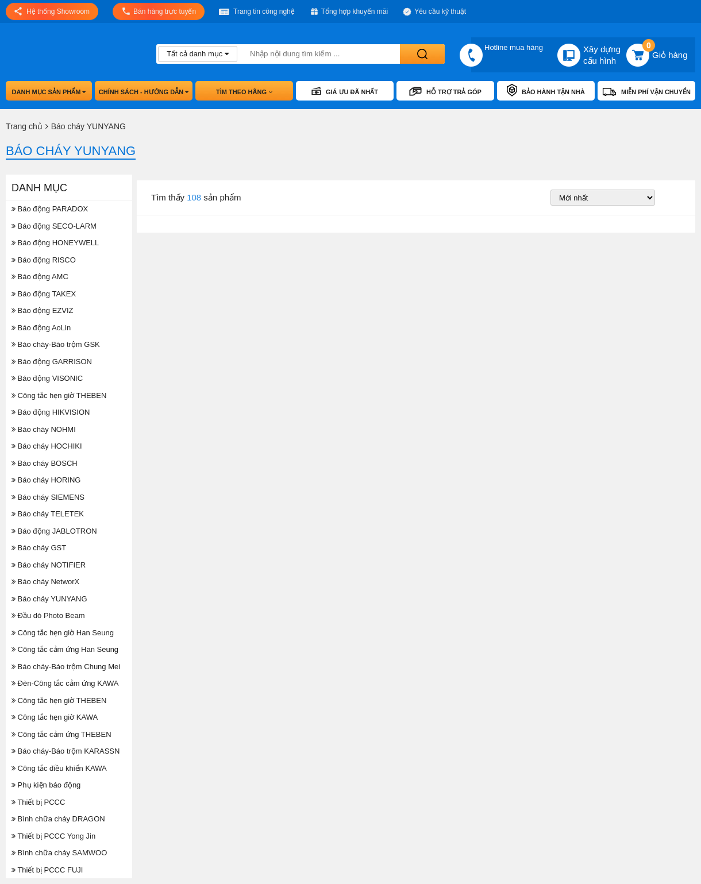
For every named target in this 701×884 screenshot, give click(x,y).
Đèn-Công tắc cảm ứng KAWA (65, 683)
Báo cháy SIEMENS (47, 497)
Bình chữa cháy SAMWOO (59, 852)
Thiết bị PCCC (38, 802)
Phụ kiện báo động (45, 785)
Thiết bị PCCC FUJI (47, 870)
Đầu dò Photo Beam (47, 615)
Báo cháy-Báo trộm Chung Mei (65, 666)
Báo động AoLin (41, 327)
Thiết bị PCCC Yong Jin (53, 836)
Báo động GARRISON (51, 361)
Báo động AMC (39, 276)
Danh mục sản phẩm (49, 91)
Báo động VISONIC (47, 378)
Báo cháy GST (38, 547)
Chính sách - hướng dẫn (143, 91)
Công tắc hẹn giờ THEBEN (58, 395)
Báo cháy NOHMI (43, 429)
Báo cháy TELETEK (47, 513)
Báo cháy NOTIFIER (48, 565)
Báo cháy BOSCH (44, 463)
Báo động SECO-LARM (54, 226)
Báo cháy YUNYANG (49, 599)
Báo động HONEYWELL (55, 242)
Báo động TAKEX (43, 293)
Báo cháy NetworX (45, 581)
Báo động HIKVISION (50, 412)
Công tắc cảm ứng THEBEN (61, 734)
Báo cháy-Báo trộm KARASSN (65, 751)
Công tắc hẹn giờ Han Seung (62, 632)
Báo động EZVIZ (42, 310)
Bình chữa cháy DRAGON (58, 818)
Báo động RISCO (43, 260)
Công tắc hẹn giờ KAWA (54, 717)
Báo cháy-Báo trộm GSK (55, 344)
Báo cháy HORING (45, 480)
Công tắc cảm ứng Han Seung (64, 649)
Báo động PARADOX (49, 208)
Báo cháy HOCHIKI (46, 446)
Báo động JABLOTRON (54, 531)
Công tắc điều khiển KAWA (59, 768)
